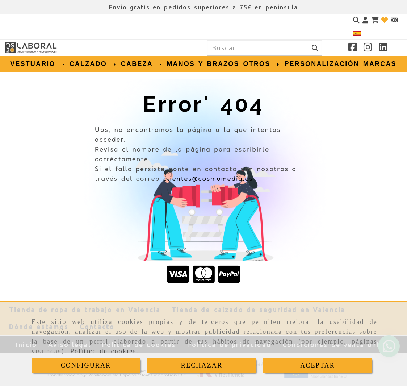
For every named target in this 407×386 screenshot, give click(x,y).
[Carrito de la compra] (375, 20)
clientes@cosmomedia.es (208, 178)
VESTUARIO (38, 63)
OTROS (262, 63)
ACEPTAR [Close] (317, 365)
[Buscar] (356, 20)
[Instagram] (368, 48)
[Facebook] (353, 48)
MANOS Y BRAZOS (203, 63)
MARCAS (379, 63)
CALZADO (93, 63)
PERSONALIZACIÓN (321, 63)
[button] (365, 20)
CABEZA (142, 63)
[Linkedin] (383, 48)
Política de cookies (103, 351)
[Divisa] (394, 20)
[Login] (384, 20)
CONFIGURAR (86, 365)
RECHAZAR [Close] (201, 365)
